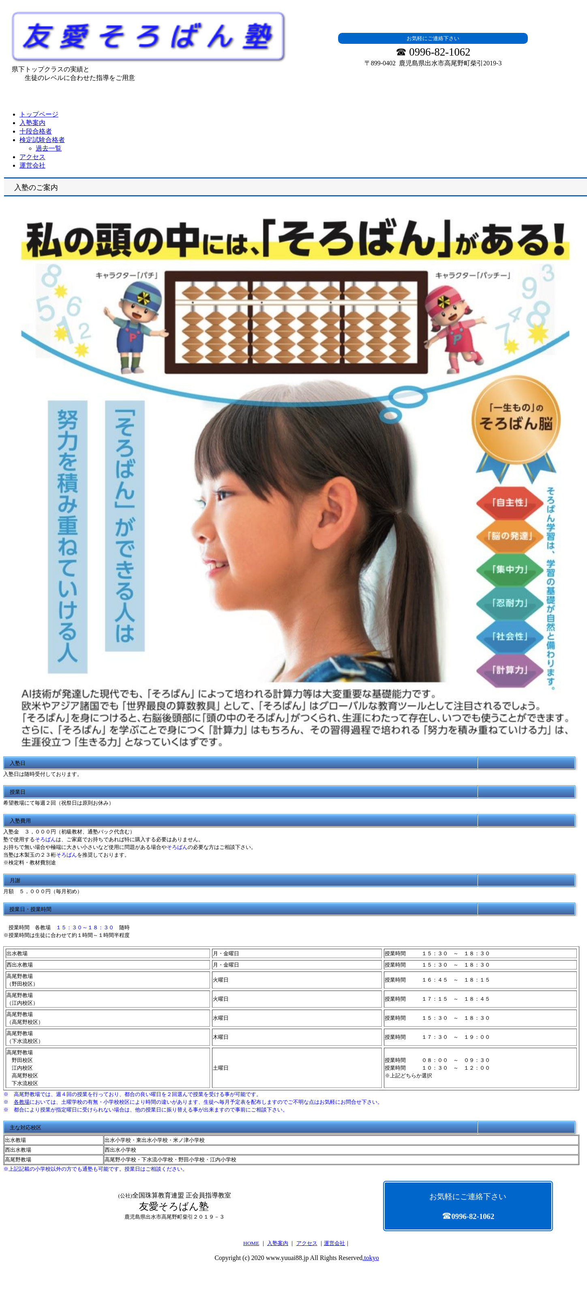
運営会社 (334, 1243)
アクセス (306, 1243)
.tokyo (370, 1257)
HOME (251, 1243)
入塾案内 (277, 1243)
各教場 (22, 1102)
